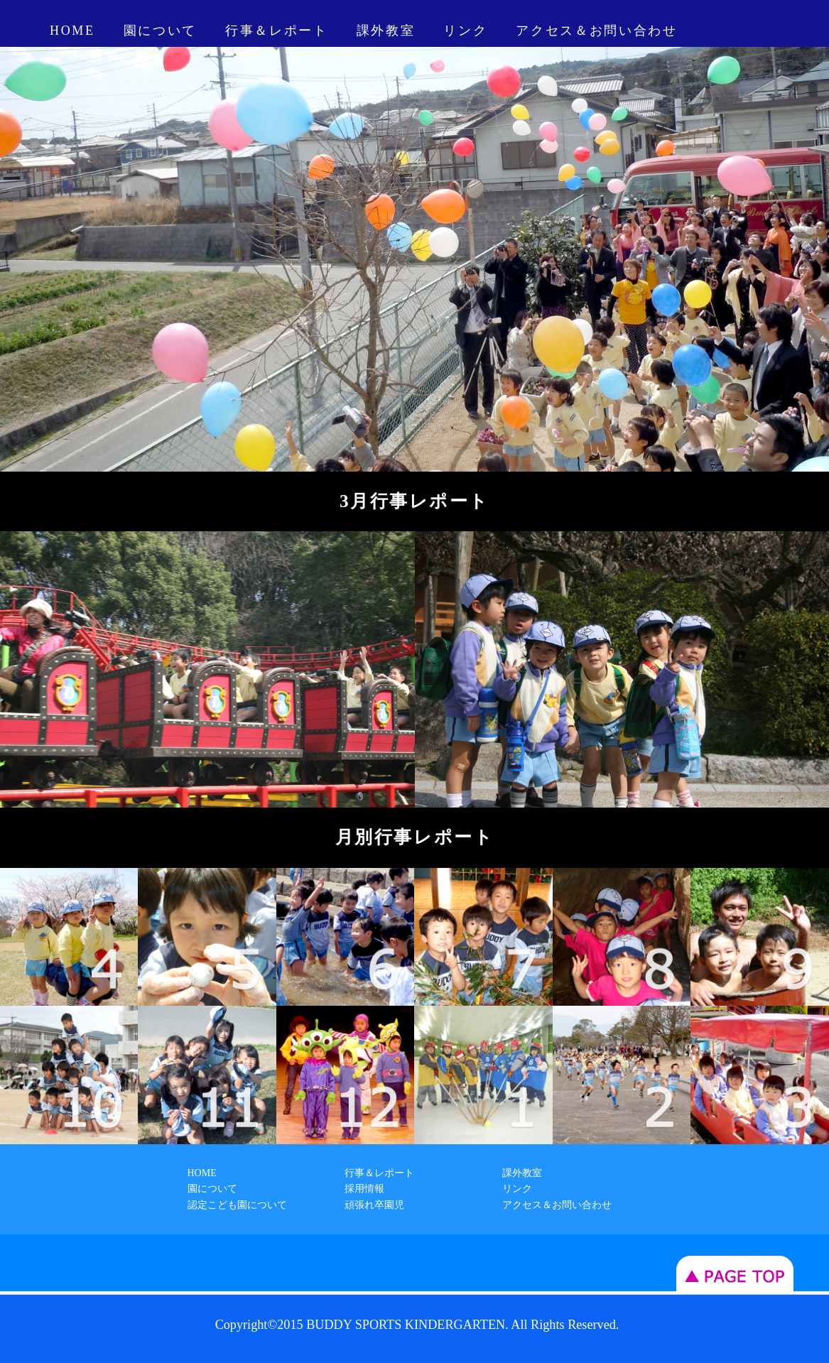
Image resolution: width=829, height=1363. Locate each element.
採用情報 (364, 1188)
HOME (72, 30)
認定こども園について (237, 1205)
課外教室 (386, 30)
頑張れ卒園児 (374, 1205)
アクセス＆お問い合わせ (596, 30)
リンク (465, 30)
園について (160, 30)
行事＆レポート (276, 30)
